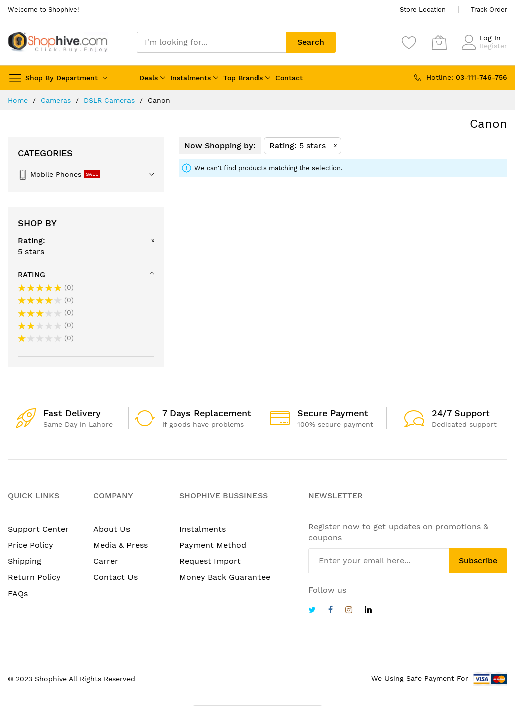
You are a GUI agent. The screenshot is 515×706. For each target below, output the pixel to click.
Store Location (423, 9)
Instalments (190, 78)
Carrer (105, 561)
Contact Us (115, 577)
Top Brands (243, 78)
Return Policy (34, 577)
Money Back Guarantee (224, 577)
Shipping (24, 561)
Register (493, 46)
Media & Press (120, 545)
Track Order (489, 9)
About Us (111, 529)
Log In (490, 38)
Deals (148, 78)
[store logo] (58, 42)
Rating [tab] (31, 274)
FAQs (18, 593)
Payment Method (212, 545)
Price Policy (30, 545)
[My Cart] (439, 42)
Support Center (38, 529)
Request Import (210, 561)
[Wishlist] (409, 42)
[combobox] (211, 42)
